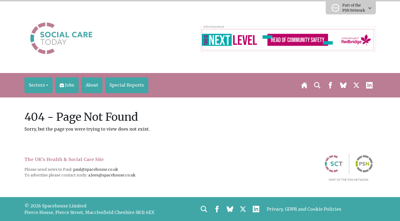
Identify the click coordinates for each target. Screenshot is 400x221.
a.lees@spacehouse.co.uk (112, 175)
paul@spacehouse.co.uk (96, 169)
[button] (38, 85)
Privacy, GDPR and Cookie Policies (304, 209)
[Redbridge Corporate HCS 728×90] (288, 39)
